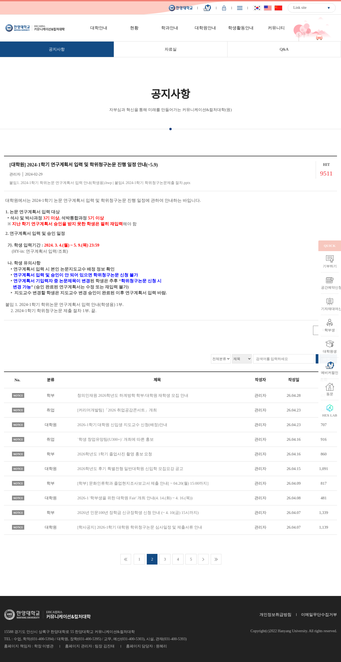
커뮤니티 (276, 28)
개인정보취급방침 (275, 614)
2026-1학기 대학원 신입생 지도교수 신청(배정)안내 (122, 425)
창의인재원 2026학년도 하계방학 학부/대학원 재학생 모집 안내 (132, 395)
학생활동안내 (241, 28)
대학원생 (330, 351)
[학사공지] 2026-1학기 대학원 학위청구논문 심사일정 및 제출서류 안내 (139, 527)
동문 (329, 394)
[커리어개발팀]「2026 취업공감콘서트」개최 (117, 410)
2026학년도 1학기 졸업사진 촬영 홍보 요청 (114, 454)
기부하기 (330, 266)
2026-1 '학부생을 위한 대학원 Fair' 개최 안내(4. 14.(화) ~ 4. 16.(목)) (135, 498)
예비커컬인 (329, 372)
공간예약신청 (329, 287)
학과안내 (169, 28)
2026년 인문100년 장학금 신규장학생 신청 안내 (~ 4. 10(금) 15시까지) (138, 512)
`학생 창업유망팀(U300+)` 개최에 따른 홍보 (115, 439)
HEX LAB (329, 415)
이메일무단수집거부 (319, 614)
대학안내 (98, 28)
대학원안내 (205, 28)
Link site (299, 8)
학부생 (329, 330)
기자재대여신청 (329, 308)
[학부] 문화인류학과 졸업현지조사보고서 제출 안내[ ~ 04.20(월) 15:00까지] (142, 483)
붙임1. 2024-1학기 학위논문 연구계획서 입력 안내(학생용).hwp (60, 183)
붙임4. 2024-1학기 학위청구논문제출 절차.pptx (152, 183)
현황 (134, 28)
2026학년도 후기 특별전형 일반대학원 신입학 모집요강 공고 (130, 469)
